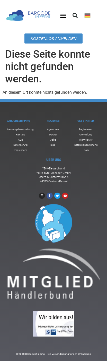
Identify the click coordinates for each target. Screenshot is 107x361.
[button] (63, 15)
